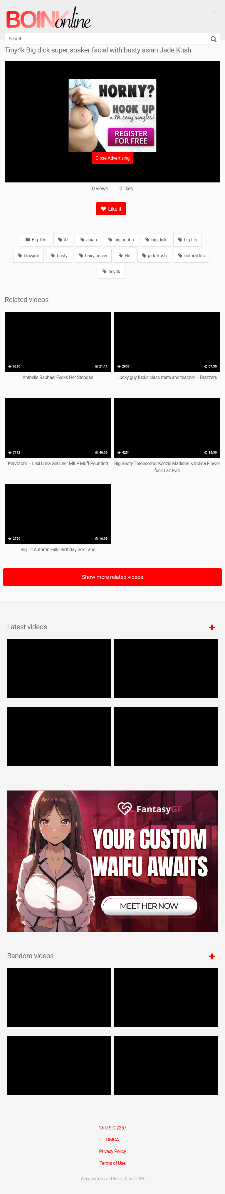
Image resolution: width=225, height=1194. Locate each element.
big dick (155, 240)
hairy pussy (93, 255)
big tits (187, 240)
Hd (124, 255)
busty (59, 255)
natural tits (191, 255)
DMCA (112, 1139)
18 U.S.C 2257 (112, 1128)
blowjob (28, 255)
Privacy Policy (112, 1151)
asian (88, 240)
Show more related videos (112, 577)
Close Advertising (112, 158)
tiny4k (111, 271)
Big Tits (36, 240)
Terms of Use (113, 1163)
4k (63, 240)
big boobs (121, 240)
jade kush (154, 255)
